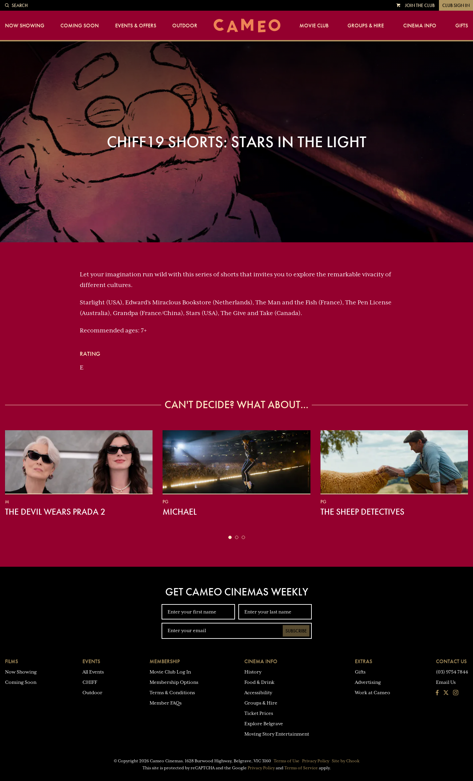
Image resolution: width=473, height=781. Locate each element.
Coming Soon (79, 25)
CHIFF (89, 682)
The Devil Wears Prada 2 (55, 511)
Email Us (446, 682)
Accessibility (258, 692)
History (252, 672)
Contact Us (451, 661)
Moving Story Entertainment (276, 734)
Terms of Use (286, 761)
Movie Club (313, 25)
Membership (165, 661)
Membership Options (174, 682)
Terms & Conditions (172, 692)
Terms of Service (301, 768)
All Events (93, 672)
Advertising (368, 682)
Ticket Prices (258, 713)
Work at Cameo (372, 692)
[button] (230, 537)
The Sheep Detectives (362, 511)
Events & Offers (135, 25)
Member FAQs (166, 703)
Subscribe (296, 631)
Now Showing (24, 25)
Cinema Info (419, 25)
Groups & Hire (365, 25)
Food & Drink (259, 682)
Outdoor (184, 25)
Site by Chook (346, 761)
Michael (180, 511)
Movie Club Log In (170, 672)
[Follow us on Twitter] (446, 693)
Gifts (461, 25)
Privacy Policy (315, 761)
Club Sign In (456, 5)
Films (11, 661)
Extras (363, 661)
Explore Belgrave (263, 723)
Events (91, 661)
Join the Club (420, 5)
